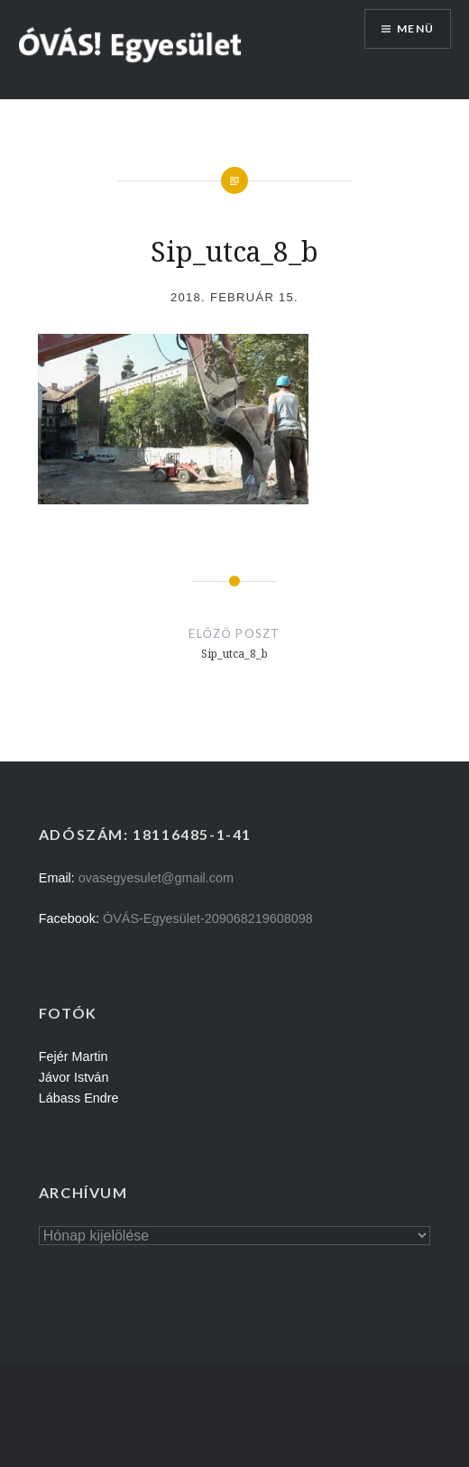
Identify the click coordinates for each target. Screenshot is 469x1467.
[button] (131, 43)
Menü (415, 28)
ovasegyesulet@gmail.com (156, 878)
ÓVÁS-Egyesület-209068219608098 (208, 918)
